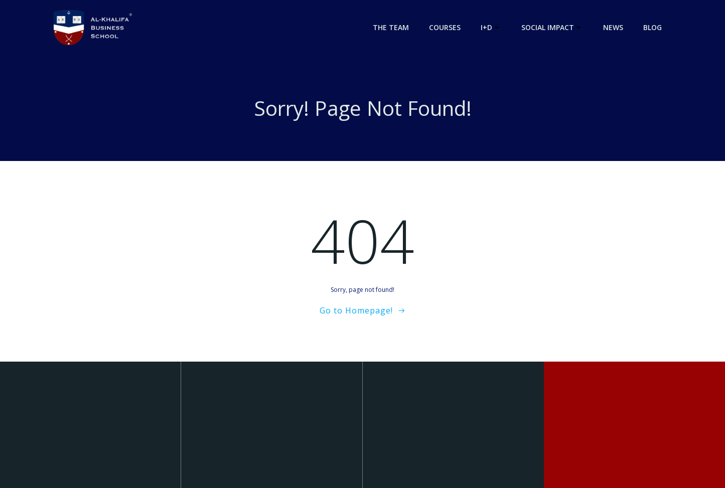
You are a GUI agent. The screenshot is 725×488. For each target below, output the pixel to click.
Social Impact (552, 27)
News (613, 27)
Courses (445, 27)
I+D (491, 27)
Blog (652, 27)
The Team (391, 27)
